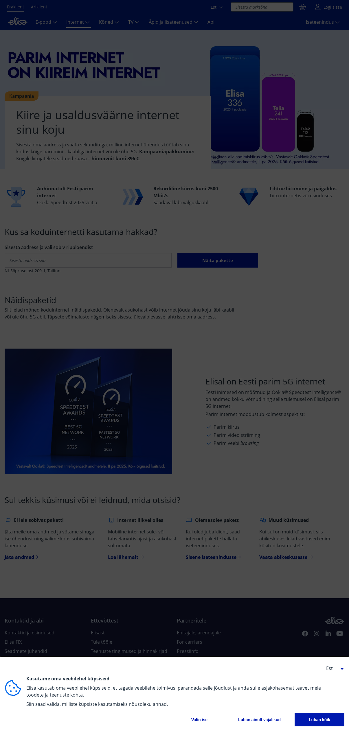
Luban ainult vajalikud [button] (259, 719)
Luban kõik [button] (319, 719)
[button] (332, 668)
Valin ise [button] (199, 719)
